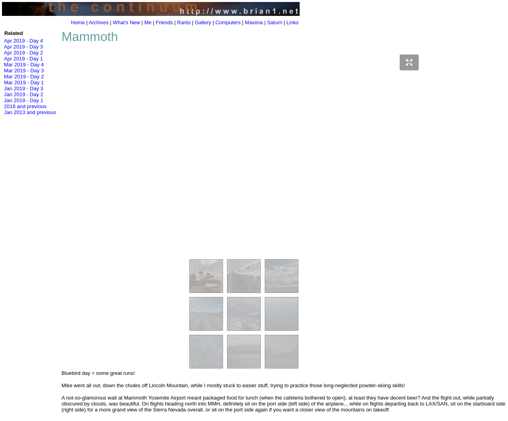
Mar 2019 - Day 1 (24, 82)
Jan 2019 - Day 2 (23, 94)
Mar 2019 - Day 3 (24, 71)
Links (292, 22)
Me (148, 22)
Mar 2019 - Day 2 (24, 77)
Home (78, 22)
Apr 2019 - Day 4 (23, 41)
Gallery (203, 22)
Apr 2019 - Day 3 (23, 47)
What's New (126, 22)
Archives (99, 22)
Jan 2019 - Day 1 (23, 100)
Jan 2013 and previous (30, 112)
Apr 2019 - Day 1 (23, 59)
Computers (228, 22)
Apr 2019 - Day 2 (23, 53)
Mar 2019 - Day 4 (24, 65)
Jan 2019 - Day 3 (23, 88)
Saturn (274, 22)
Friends (164, 22)
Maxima (254, 22)
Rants (183, 22)
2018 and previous (25, 106)
